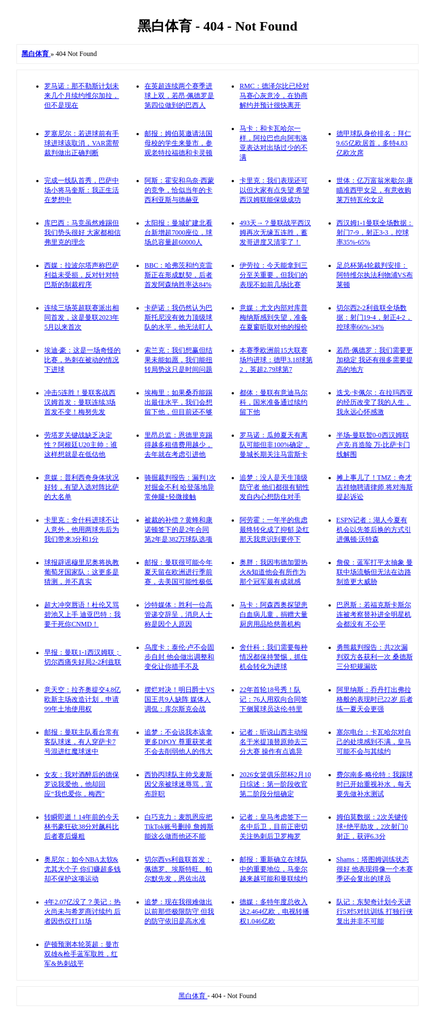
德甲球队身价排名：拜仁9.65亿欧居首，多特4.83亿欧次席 (373, 143)
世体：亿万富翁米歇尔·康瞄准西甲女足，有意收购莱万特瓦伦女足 (374, 190)
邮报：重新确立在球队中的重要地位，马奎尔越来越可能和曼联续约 (274, 869)
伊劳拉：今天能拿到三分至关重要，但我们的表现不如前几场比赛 (274, 275)
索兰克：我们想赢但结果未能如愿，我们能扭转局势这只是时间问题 (178, 359)
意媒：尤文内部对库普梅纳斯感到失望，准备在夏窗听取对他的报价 (274, 317)
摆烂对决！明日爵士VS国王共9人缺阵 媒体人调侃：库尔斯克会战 (179, 699)
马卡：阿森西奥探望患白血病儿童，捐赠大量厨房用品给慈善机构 (274, 614)
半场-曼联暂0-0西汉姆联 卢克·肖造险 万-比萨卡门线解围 (373, 444)
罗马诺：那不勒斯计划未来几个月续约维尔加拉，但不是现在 (81, 95)
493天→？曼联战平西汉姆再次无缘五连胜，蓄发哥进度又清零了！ (275, 232)
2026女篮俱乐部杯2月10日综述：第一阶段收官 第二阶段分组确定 (275, 784)
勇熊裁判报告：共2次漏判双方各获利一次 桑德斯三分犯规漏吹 (374, 656)
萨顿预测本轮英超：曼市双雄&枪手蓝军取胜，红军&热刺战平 (81, 954)
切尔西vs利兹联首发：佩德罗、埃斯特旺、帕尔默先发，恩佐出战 (178, 869)
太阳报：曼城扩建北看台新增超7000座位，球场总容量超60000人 (178, 232)
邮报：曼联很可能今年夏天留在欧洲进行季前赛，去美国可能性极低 (178, 572)
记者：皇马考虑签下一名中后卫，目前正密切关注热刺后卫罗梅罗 (274, 826)
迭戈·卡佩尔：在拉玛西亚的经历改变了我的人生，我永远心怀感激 (374, 402)
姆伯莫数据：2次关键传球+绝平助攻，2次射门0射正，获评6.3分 (372, 826)
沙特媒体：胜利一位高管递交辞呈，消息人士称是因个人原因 (178, 614)
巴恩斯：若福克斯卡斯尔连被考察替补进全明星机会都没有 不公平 (373, 614)
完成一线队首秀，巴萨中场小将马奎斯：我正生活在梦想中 (81, 190)
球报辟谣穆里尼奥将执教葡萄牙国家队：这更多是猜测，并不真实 (81, 572)
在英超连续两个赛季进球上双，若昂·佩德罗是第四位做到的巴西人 (179, 95)
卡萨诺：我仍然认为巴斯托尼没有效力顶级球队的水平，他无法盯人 (178, 317)
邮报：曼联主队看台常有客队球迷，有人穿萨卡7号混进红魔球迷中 (81, 741)
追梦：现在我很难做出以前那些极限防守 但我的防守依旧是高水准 (179, 911)
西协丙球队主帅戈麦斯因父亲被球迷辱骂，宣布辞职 (178, 784)
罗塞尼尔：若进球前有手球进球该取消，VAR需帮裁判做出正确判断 (81, 143)
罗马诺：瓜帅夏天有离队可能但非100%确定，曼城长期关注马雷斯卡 (275, 444)
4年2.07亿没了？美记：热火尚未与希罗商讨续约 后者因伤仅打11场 (82, 911)
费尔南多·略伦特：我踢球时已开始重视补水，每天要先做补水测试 (374, 784)
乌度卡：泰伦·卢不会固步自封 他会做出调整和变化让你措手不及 (179, 656)
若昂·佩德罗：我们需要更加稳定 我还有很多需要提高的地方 (374, 359)
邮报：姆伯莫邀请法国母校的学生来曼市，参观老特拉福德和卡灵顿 (178, 143)
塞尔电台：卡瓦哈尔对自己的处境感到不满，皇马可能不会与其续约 (373, 741)
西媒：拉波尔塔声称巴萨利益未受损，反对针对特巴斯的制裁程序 (81, 275)
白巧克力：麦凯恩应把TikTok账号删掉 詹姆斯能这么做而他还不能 (179, 826)
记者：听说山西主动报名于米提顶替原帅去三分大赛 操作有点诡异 (274, 741)
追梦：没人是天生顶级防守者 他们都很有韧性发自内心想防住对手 (274, 487)
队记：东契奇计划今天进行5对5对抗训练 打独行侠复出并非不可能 (374, 911)
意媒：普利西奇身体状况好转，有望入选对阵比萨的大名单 (81, 487)
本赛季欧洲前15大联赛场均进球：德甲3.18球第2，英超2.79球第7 (276, 359)
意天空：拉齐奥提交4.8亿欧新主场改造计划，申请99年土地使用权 (82, 699)
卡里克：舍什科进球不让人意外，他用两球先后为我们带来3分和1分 (81, 529)
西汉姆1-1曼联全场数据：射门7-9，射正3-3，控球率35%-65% (374, 232)
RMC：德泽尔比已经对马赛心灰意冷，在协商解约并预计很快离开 (274, 95)
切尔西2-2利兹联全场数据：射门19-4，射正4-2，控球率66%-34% (374, 317)
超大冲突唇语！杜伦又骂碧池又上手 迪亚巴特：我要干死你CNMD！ (82, 614)
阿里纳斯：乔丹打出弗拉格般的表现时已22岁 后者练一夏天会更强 (374, 699)
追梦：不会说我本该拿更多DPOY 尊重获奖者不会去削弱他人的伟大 (178, 741)
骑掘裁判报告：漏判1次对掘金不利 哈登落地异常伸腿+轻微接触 (180, 487)
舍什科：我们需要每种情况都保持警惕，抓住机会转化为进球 (274, 656)
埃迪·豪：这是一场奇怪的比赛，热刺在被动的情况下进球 (82, 359)
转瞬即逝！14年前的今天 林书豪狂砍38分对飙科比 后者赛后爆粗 (81, 826)
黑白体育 (192, 996)
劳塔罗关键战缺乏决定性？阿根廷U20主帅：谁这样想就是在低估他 (80, 444)
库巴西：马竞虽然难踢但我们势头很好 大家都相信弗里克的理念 (82, 232)
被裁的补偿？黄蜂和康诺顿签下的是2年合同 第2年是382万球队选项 (178, 529)
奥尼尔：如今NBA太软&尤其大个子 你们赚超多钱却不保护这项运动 (82, 869)
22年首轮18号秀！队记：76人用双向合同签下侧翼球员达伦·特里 (274, 699)
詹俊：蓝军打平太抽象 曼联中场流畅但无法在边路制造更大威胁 (374, 572)
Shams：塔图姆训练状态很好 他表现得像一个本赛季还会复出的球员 (374, 869)
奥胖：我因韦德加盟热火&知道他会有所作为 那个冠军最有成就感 (274, 572)
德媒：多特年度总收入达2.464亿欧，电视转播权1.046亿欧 (274, 911)
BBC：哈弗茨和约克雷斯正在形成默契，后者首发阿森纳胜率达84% (178, 275)
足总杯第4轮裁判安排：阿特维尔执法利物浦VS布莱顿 (374, 275)
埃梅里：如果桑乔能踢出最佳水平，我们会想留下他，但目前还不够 (178, 402)
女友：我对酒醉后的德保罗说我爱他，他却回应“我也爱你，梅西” (81, 784)
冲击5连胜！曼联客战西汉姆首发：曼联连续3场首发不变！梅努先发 (80, 402)
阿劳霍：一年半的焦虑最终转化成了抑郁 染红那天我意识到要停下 (274, 529)
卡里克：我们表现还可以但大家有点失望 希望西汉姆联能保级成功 (274, 190)
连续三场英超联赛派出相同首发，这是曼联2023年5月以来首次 (81, 317)
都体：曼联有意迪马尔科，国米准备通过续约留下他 (274, 402)
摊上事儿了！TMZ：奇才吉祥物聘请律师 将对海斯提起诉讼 (374, 487)
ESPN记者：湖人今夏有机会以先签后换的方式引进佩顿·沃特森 (373, 529)
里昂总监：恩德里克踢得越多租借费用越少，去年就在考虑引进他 (178, 444)
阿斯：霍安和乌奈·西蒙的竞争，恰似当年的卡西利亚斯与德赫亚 (179, 190)
